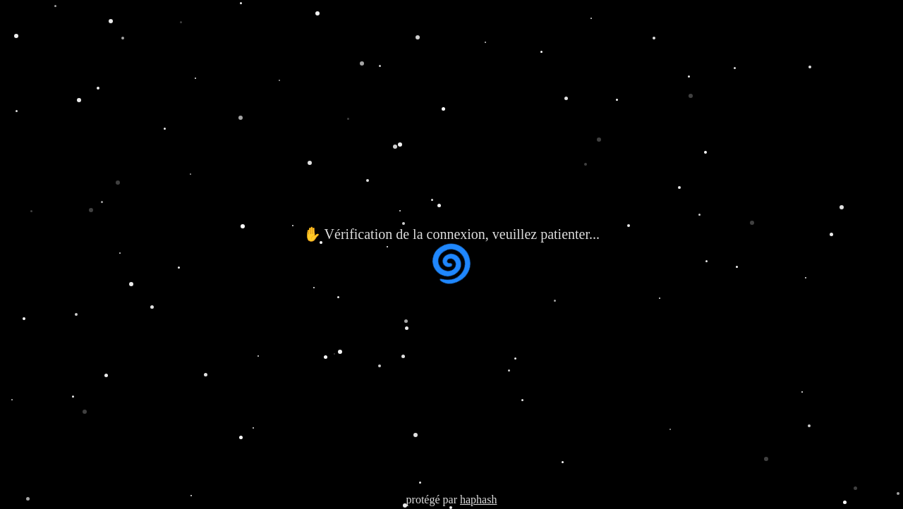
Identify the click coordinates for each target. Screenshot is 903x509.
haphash (478, 499)
